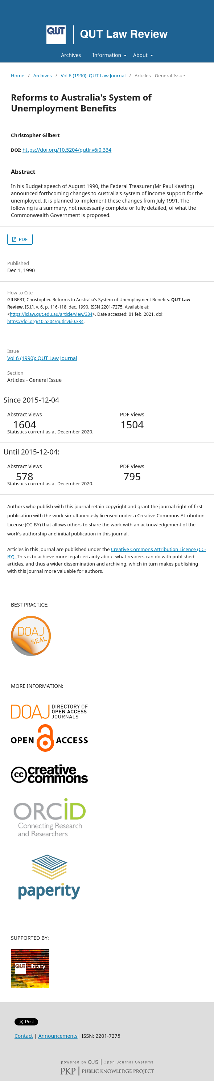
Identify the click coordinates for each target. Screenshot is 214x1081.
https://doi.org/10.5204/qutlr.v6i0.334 (66, 149)
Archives (71, 55)
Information (107, 55)
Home (17, 75)
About (141, 55)
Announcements (58, 1035)
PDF (22, 239)
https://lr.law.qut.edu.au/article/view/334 (51, 314)
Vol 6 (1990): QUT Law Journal (93, 75)
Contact (24, 1035)
